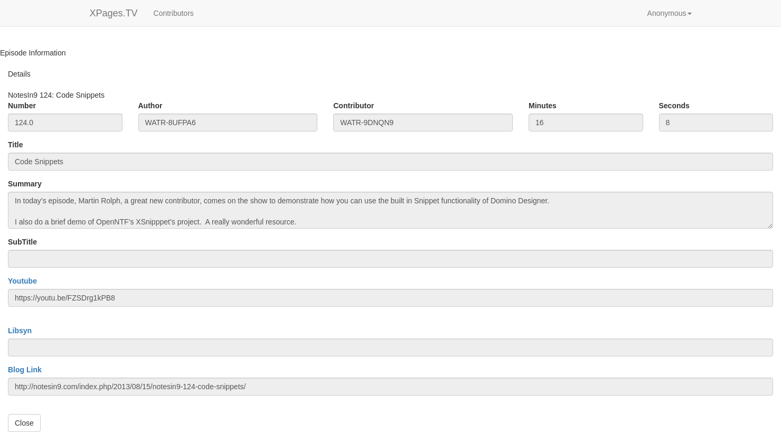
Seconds (674, 105)
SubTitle (22, 242)
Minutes (543, 105)
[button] (669, 13)
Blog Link (25, 369)
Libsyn (20, 330)
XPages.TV (114, 13)
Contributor (353, 105)
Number (22, 105)
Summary (25, 184)
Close (24, 423)
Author (150, 105)
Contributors (174, 13)
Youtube (22, 281)
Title (15, 144)
